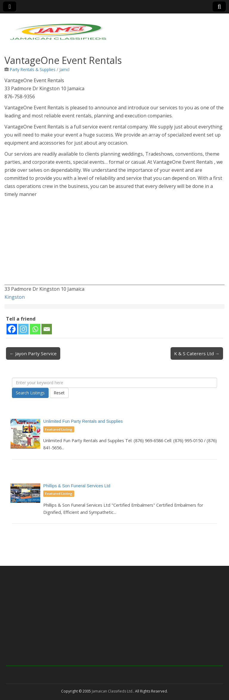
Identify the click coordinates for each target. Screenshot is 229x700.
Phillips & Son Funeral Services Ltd (76, 485)
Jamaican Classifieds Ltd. (112, 691)
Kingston (14, 297)
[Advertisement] (114, 243)
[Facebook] (12, 329)
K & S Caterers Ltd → (196, 353)
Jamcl (64, 69)
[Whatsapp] (35, 329)
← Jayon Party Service (33, 353)
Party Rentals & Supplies (32, 69)
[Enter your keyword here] (114, 383)
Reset (59, 393)
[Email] (46, 329)
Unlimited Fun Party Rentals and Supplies (83, 421)
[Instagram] (23, 329)
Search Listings (30, 393)
